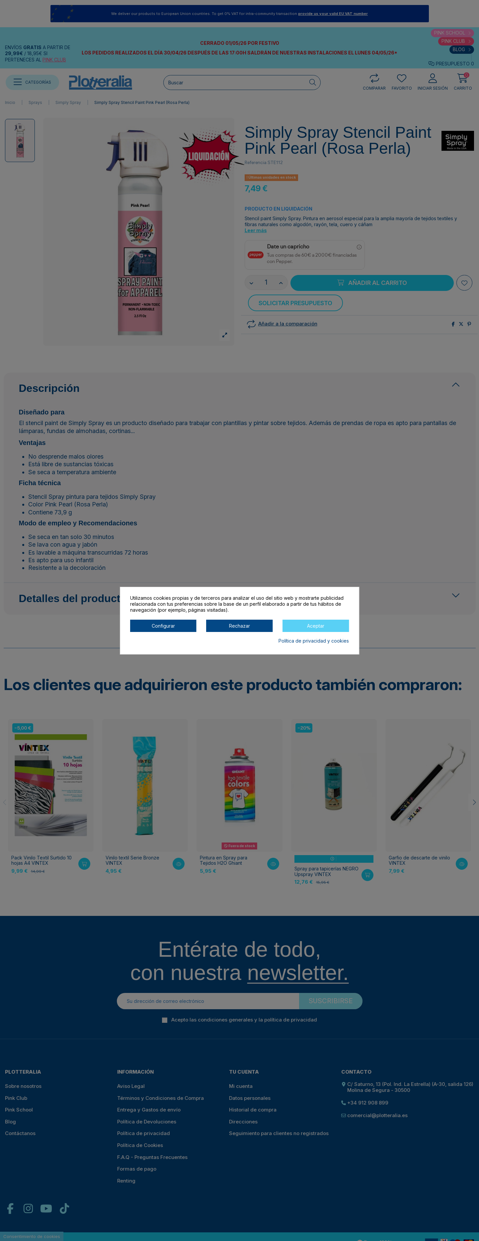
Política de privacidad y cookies (314, 641)
